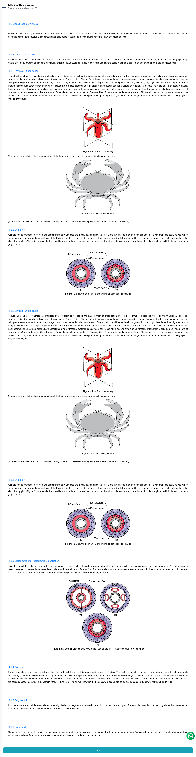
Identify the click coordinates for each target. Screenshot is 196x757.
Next (98, 750)
